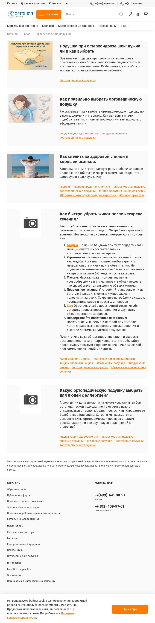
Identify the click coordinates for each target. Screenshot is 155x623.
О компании (14, 575)
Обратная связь (16, 489)
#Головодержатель (131, 195)
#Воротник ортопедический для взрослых (88, 195)
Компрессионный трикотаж (23, 544)
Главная (12, 34)
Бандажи (48, 26)
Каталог (12, 3)
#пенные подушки (72, 441)
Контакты (55, 3)
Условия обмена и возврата (23, 507)
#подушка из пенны (115, 133)
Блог (27, 34)
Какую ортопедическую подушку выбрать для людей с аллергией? (101, 393)
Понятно (130, 609)
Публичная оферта (18, 495)
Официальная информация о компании (31, 581)
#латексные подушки (111, 363)
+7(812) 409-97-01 (132, 3)
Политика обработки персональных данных (33, 513)
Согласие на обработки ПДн (23, 519)
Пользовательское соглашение (25, 501)
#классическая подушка (130, 186)
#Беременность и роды (75, 359)
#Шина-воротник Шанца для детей (122, 191)
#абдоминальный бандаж (77, 363)
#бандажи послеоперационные (115, 359)
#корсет (65, 186)
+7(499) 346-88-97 (102, 3)
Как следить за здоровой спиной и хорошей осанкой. (94, 159)
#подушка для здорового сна (79, 133)
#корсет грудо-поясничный (92, 186)
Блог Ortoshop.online (19, 569)
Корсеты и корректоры (22, 26)
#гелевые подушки (100, 441)
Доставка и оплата (33, 3)
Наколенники (108, 26)
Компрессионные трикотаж (76, 26)
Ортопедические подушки (22, 556)
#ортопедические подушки (78, 80)
